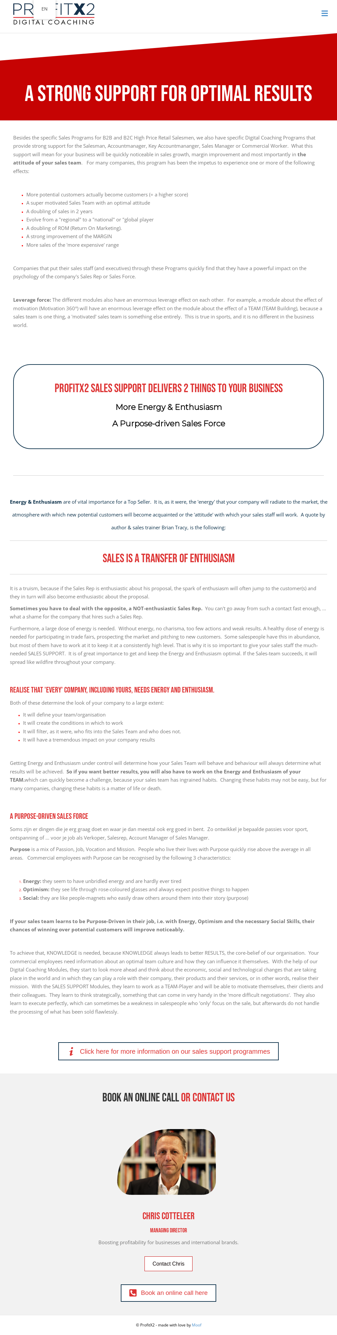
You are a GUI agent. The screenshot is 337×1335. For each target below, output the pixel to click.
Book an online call (140, 1098)
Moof (196, 1325)
